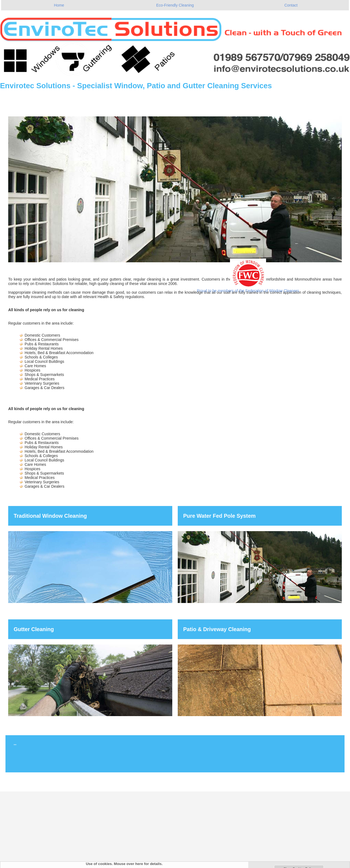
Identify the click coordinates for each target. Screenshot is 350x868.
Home (59, 5)
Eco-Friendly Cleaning (175, 5)
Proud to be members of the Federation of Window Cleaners (248, 291)
